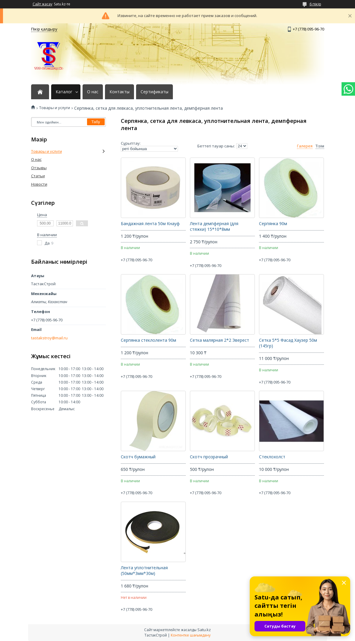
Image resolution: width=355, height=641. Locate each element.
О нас (92, 91)
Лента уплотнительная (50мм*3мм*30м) (144, 570)
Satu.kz (204, 629)
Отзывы (39, 167)
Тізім (320, 146)
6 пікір (315, 4)
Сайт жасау (42, 4)
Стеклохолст (272, 457)
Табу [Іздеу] (96, 122)
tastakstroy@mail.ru (49, 338)
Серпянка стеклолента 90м (148, 340)
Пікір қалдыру (44, 29)
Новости (39, 184)
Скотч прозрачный (209, 457)
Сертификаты (154, 91)
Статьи (38, 175)
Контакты (119, 91)
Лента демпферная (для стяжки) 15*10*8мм (214, 226)
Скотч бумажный (138, 457)
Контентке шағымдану (191, 635)
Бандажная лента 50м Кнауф (150, 223)
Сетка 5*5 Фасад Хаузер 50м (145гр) (288, 343)
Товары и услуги (54, 107)
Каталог (64, 91)
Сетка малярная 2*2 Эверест (219, 340)
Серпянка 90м (273, 223)
